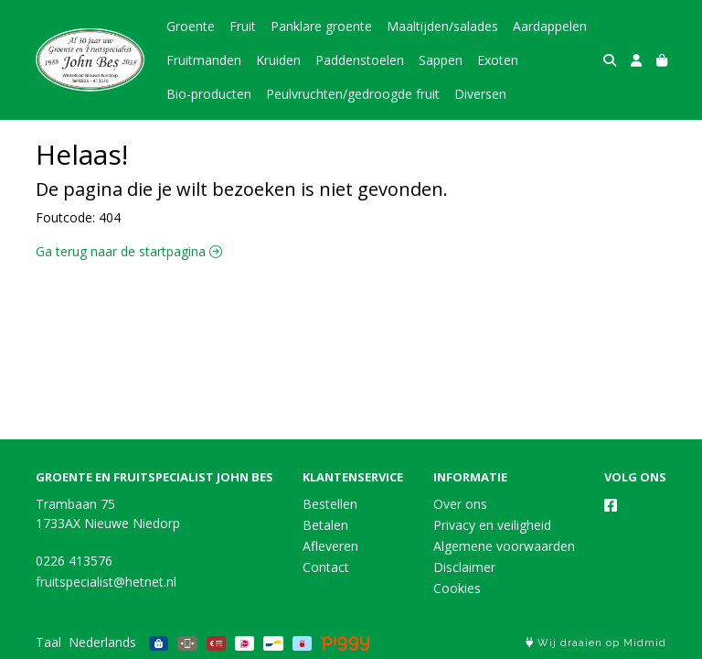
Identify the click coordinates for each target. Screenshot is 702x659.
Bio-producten (208, 94)
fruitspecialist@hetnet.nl (106, 581)
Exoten (497, 60)
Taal (48, 642)
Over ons (460, 504)
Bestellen (330, 504)
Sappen (441, 60)
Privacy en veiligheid (492, 525)
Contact (326, 567)
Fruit (242, 26)
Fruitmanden (203, 60)
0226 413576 (74, 560)
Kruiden (278, 60)
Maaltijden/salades (442, 26)
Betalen (325, 525)
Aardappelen (550, 26)
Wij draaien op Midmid (596, 643)
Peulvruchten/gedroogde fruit (353, 94)
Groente (190, 26)
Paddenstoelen (359, 60)
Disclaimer (464, 567)
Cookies (457, 588)
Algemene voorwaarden (504, 546)
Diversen (480, 94)
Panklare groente (321, 26)
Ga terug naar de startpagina (129, 251)
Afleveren (330, 546)
